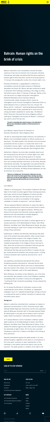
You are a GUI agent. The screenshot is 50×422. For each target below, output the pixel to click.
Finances (6, 388)
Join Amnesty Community (10, 398)
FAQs (27, 400)
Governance (7, 385)
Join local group (8, 403)
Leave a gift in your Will (32, 385)
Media (27, 408)
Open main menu (48, 2)
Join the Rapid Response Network (12, 400)
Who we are (7, 382)
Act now (28, 382)
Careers (27, 406)
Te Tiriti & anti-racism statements (12, 390)
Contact (28, 403)
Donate (8, 359)
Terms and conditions (9, 419)
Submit (41, 370)
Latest (27, 398)
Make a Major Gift (30, 388)
